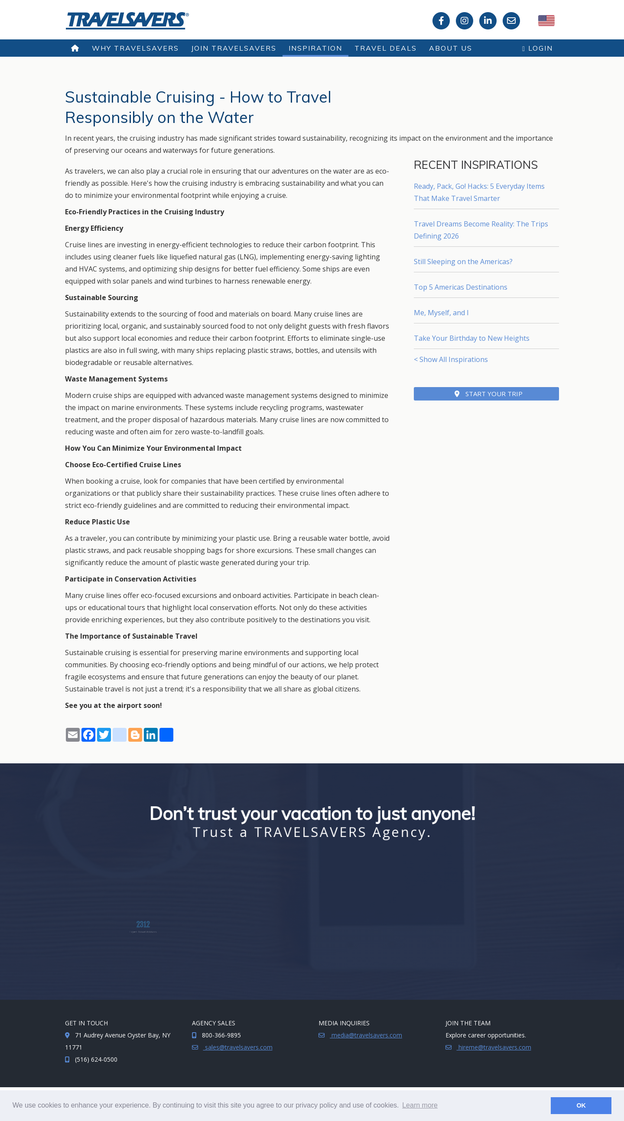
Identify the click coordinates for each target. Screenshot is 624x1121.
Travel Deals (385, 48)
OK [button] (581, 1105)
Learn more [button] (420, 1105)
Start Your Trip (489, 393)
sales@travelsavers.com (238, 1047)
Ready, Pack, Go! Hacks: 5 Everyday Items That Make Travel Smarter (479, 192)
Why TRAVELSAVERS (135, 48)
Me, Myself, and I (441, 312)
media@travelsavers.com (366, 1035)
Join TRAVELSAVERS (233, 48)
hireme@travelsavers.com (494, 1047)
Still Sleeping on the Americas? (463, 261)
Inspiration (315, 48)
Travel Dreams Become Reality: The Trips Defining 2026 (481, 230)
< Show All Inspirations (451, 359)
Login (537, 48)
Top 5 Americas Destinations (460, 287)
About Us (450, 48)
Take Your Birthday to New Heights (472, 338)
